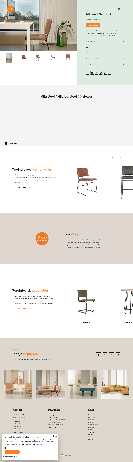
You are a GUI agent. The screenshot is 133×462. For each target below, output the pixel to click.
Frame (88, 53)
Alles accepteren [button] (12, 452)
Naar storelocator (24, 187)
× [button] (56, 436)
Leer (87, 47)
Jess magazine (52, 415)
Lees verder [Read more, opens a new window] (51, 441)
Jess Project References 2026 (57, 419)
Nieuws (90, 429)
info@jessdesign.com (19, 417)
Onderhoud (91, 417)
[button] (11, 456)
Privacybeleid (52, 427)
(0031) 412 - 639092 (19, 415)
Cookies (90, 439)
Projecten (91, 422)
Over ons (91, 432)
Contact (90, 434)
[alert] (30, 447)
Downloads (90, 64)
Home (90, 415)
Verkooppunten (93, 25)
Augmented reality (93, 59)
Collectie (91, 419)
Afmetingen (90, 41)
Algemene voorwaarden (55, 424)
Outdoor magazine (54, 417)
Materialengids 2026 (54, 422)
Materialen (91, 427)
